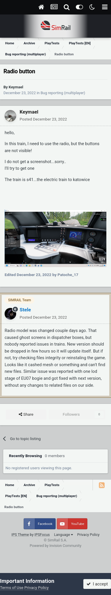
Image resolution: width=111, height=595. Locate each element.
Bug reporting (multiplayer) (63, 93)
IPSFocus (42, 534)
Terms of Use (11, 587)
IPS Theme (20, 534)
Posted (43, 119)
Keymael (16, 87)
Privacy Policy (88, 534)
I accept (97, 584)
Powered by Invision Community (55, 545)
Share (26, 414)
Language (63, 534)
